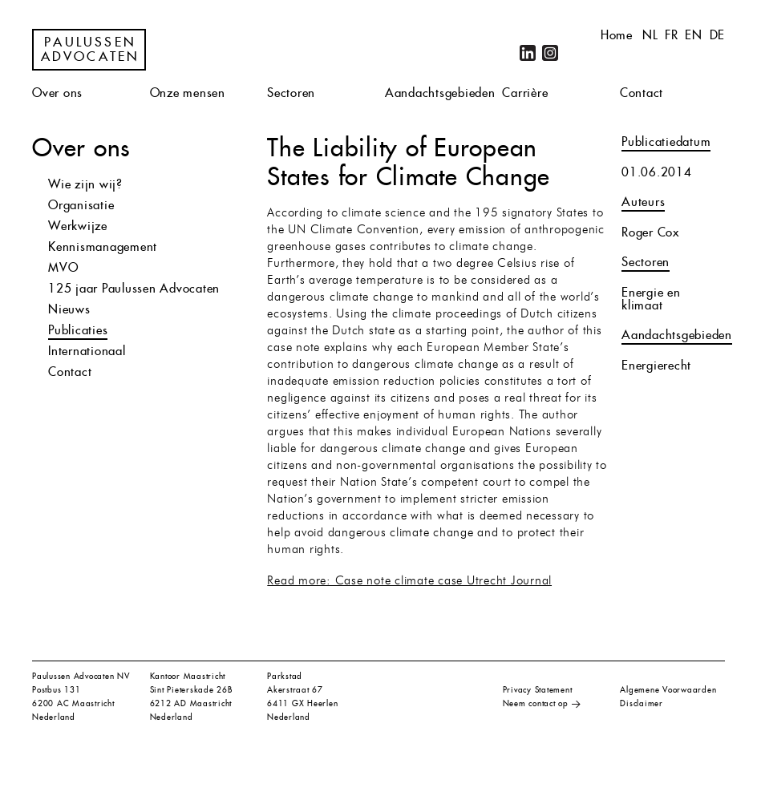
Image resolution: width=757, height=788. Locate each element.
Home (617, 34)
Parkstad (284, 676)
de (718, 34)
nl (650, 34)
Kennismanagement (102, 246)
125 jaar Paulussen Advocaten (134, 288)
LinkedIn (528, 53)
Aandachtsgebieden (440, 92)
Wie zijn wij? (85, 184)
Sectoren (291, 92)
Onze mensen (187, 92)
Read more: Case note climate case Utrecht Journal (409, 582)
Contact (641, 92)
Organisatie (81, 204)
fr (671, 34)
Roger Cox (650, 232)
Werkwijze (77, 225)
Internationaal (87, 350)
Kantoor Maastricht (188, 676)
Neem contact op (536, 703)
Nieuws (69, 309)
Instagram (550, 53)
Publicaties (77, 329)
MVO (63, 267)
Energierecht (656, 365)
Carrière (525, 92)
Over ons (57, 92)
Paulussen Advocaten (90, 49)
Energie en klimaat (651, 299)
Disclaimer (641, 703)
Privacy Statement (538, 690)
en (693, 34)
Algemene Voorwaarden (668, 690)
